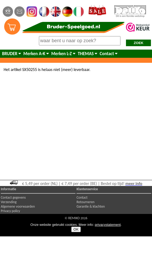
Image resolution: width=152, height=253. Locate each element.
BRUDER (11, 53)
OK (75, 229)
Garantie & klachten (91, 206)
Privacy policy (10, 211)
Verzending (9, 202)
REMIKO (74, 218)
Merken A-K (36, 53)
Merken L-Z (63, 53)
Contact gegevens (13, 197)
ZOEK (138, 43)
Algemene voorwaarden (18, 206)
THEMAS (87, 53)
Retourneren (85, 202)
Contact (109, 53)
